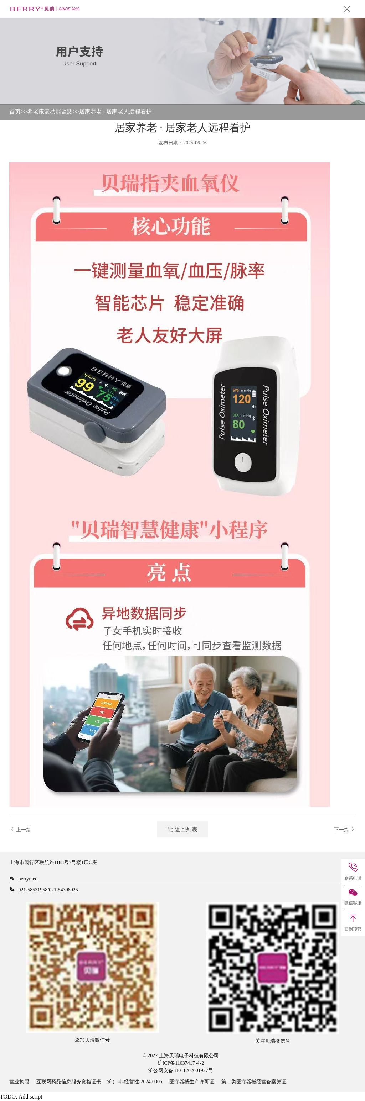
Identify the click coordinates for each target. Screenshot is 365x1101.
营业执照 (19, 1081)
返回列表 (182, 829)
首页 (15, 111)
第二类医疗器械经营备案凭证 (253, 1081)
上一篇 (20, 829)
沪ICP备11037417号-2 (181, 1063)
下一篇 (345, 829)
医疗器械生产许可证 (191, 1081)
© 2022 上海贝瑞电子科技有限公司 (181, 1055)
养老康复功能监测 (50, 111)
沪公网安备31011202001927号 (180, 1070)
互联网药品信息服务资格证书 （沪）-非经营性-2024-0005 (99, 1081)
